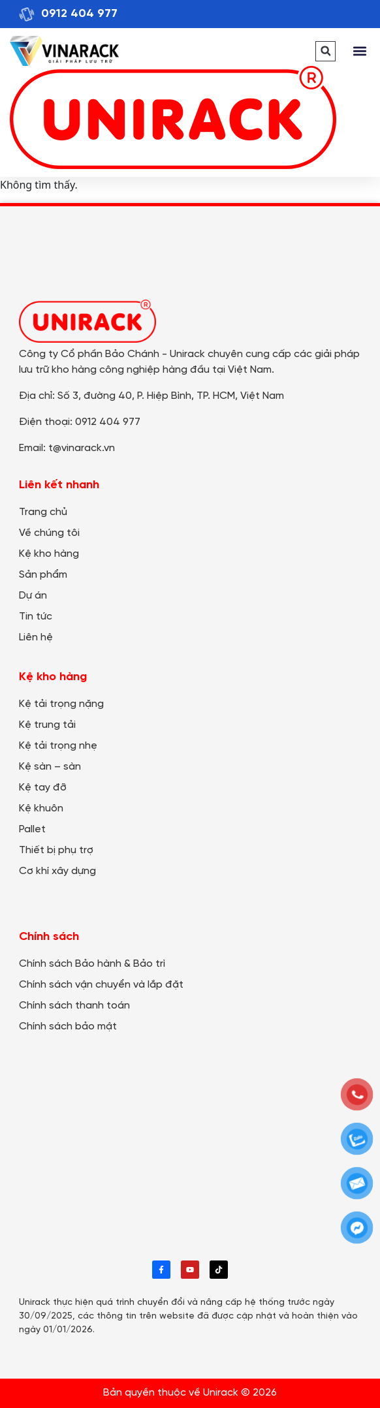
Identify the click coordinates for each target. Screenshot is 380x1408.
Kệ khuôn (41, 808)
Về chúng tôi (49, 533)
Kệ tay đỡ (43, 787)
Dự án (33, 595)
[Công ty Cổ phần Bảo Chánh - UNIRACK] (190, 1146)
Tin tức (35, 616)
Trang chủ (43, 512)
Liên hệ (36, 637)
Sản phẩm (43, 574)
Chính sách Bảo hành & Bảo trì (92, 963)
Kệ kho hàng (49, 553)
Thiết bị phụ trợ (56, 850)
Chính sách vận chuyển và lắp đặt (101, 984)
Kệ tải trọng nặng (61, 704)
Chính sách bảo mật (68, 1026)
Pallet (32, 829)
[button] (325, 51)
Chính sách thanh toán (74, 1005)
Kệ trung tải (47, 724)
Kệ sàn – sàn (50, 766)
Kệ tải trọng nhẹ (58, 745)
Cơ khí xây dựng (57, 871)
